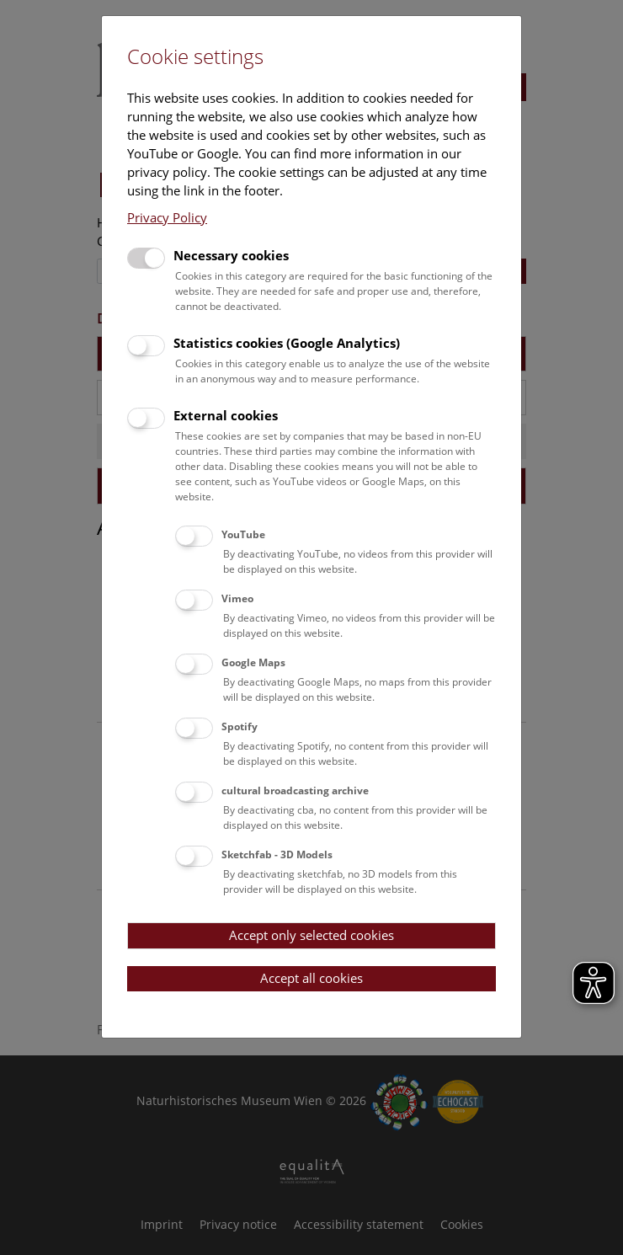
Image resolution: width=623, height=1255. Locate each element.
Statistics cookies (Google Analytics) (286, 342)
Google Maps (253, 662)
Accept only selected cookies (311, 935)
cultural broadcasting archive (295, 790)
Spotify (239, 726)
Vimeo (237, 598)
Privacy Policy (167, 217)
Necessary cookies (231, 255)
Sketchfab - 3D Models (277, 854)
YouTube (243, 534)
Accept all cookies (311, 977)
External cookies (225, 415)
